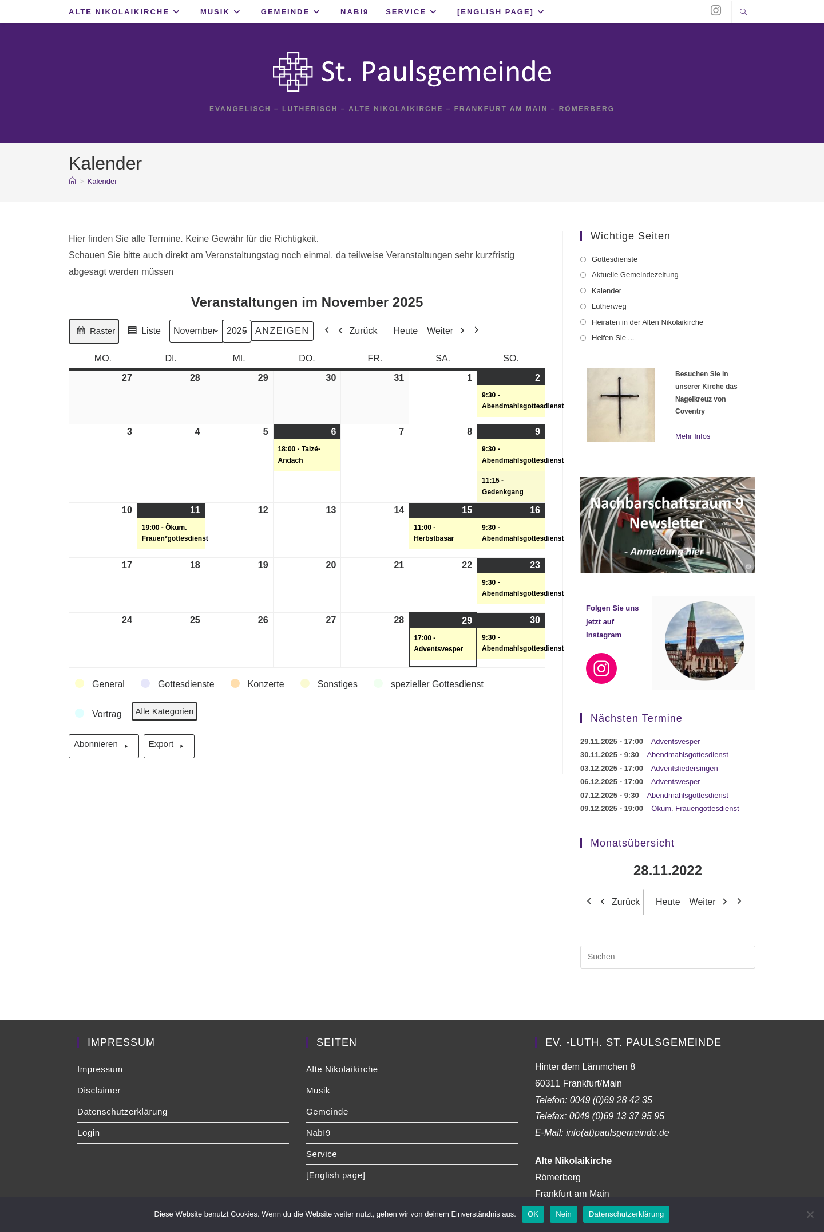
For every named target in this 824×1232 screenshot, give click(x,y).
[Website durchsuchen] (743, 13)
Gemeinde (327, 1112)
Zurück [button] (355, 332)
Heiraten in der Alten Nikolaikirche (647, 323)
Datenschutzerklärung (122, 1112)
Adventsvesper (675, 742)
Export (169, 748)
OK (533, 1214)
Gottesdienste (614, 260)
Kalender (102, 182)
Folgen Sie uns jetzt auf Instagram (612, 622)
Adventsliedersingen (684, 769)
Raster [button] (93, 334)
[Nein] (809, 1214)
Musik (318, 1091)
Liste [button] (142, 334)
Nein (564, 1214)
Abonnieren (104, 748)
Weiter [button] (448, 332)
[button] (100, 686)
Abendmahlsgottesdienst (687, 755)
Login (88, 1134)
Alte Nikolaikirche (342, 1070)
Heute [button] (402, 332)
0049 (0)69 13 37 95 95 (616, 1117)
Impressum (100, 1070)
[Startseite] (72, 182)
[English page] (335, 1176)
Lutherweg (609, 307)
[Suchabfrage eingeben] (667, 958)
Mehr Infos (692, 437)
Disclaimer (99, 1091)
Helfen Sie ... (613, 338)
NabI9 (318, 1134)
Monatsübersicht (633, 844)
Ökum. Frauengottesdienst (695, 809)
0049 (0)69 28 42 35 (611, 1101)
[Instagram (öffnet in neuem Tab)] (716, 11)
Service (321, 1155)
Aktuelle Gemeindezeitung (635, 276)
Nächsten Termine (637, 719)
